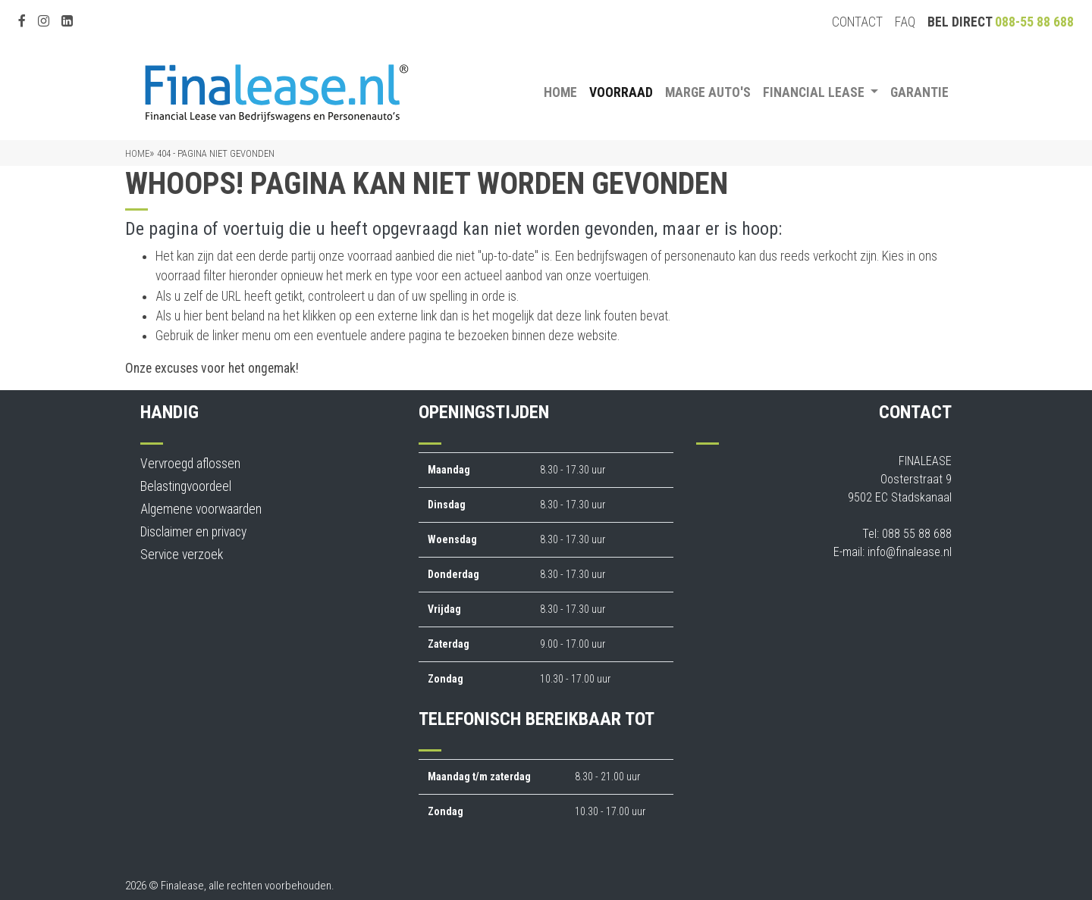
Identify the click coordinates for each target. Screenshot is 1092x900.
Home (560, 92)
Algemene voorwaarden (201, 509)
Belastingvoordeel (185, 486)
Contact (857, 22)
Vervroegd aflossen (190, 463)
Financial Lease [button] (815, 92)
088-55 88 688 (1034, 22)
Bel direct (1000, 22)
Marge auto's (708, 92)
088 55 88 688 (917, 534)
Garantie (919, 92)
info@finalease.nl (910, 552)
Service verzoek (181, 554)
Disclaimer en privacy (193, 531)
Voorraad (621, 92)
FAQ (905, 22)
